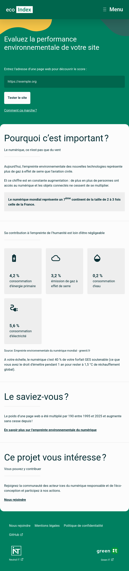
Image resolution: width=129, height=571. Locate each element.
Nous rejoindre (20, 526)
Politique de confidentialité (83, 526)
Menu (113, 9)
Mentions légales (47, 526)
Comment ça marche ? (20, 110)
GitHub (14, 535)
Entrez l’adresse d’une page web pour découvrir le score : (45, 69)
